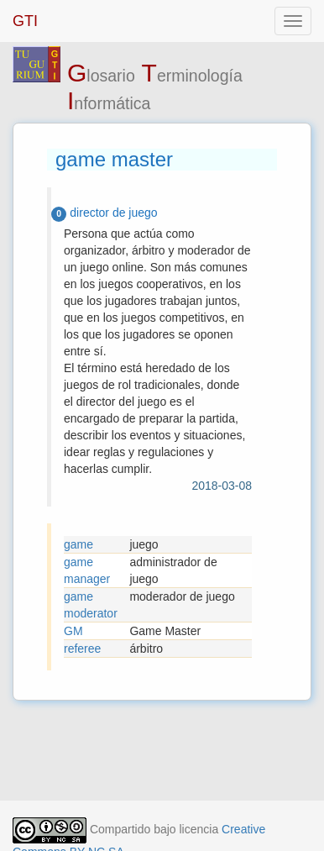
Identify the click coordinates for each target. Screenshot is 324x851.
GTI (25, 21)
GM (73, 631)
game (78, 544)
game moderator (91, 605)
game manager (87, 570)
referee (82, 648)
